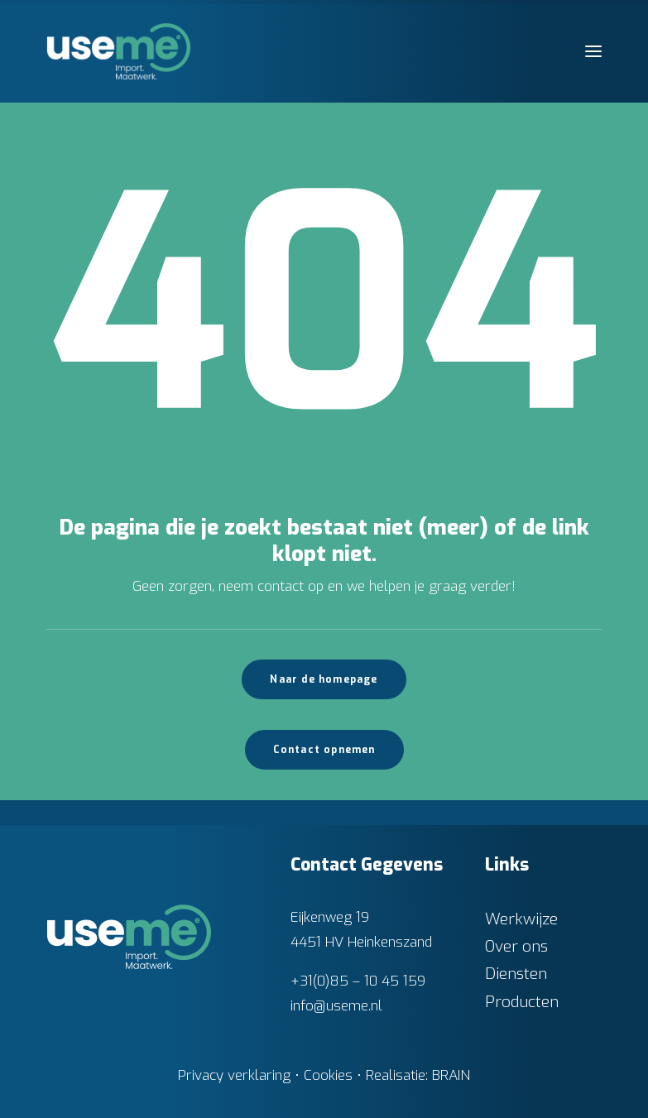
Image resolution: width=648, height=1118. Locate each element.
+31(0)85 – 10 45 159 (357, 981)
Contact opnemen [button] (324, 749)
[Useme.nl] (118, 51)
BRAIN (451, 1075)
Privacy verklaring (234, 1075)
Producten (522, 1001)
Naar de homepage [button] (323, 679)
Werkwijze (521, 919)
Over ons (516, 946)
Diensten (516, 973)
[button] (593, 51)
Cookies (328, 1075)
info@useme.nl (336, 1005)
